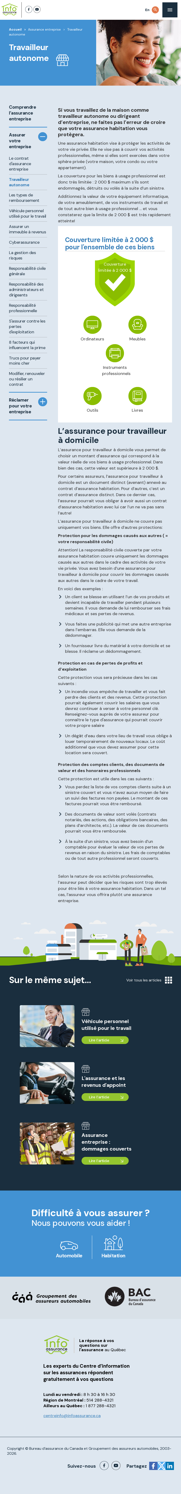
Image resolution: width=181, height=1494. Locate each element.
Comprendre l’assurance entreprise (21, 113)
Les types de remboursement (24, 197)
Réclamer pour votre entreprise (20, 406)
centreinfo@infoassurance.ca (72, 1415)
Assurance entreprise (44, 29)
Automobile (69, 1255)
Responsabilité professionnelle (23, 308)
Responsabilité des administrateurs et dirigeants (26, 289)
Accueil (15, 29)
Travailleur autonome (19, 182)
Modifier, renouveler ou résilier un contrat (27, 379)
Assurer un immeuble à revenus (27, 229)
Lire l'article (99, 1040)
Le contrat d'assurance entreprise (20, 163)
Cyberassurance (24, 242)
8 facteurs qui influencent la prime (27, 344)
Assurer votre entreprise (20, 141)
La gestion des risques (22, 255)
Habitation (113, 1255)
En (147, 10)
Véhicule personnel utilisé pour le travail (27, 213)
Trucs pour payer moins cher (25, 360)
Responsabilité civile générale (27, 271)
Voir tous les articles (149, 980)
